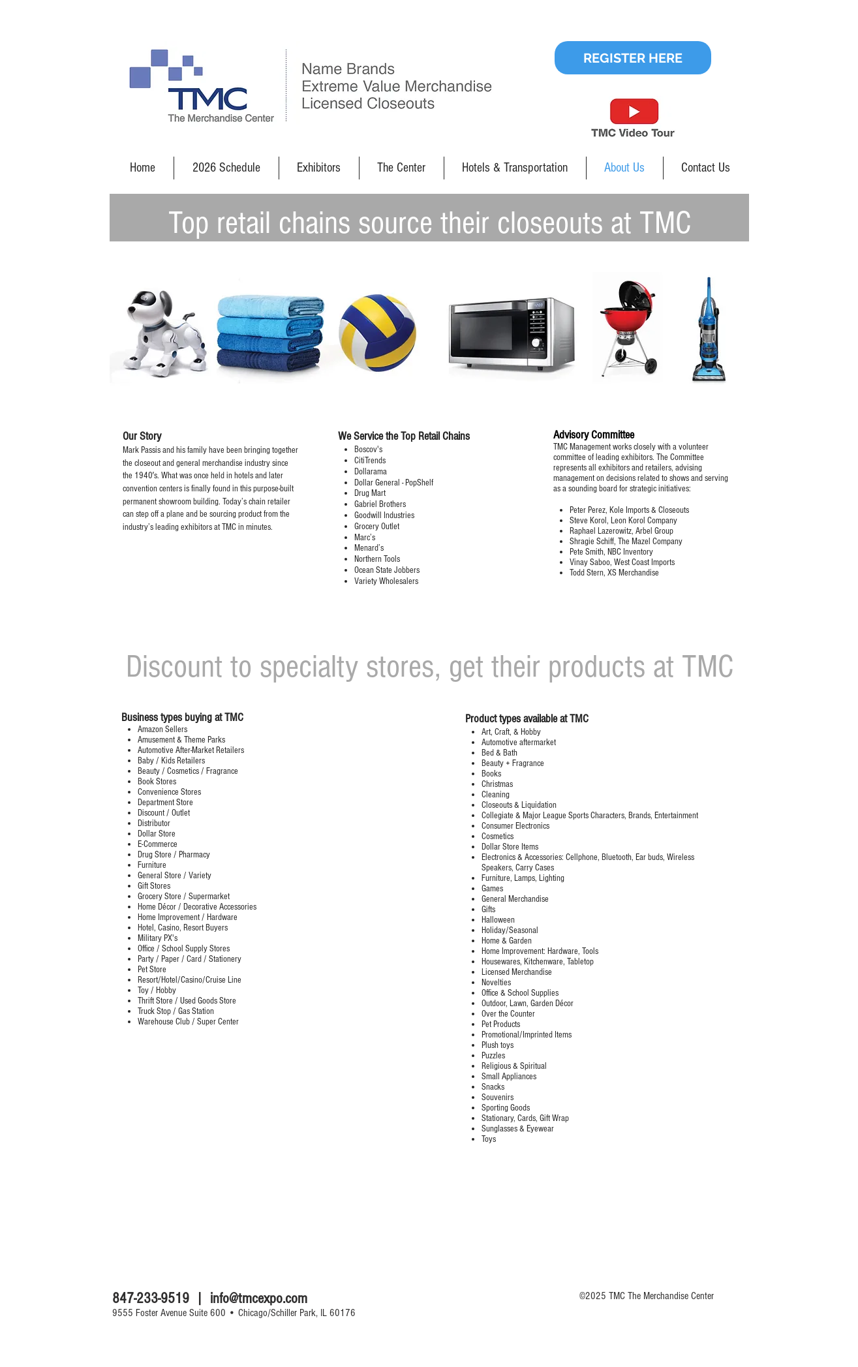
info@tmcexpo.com (258, 1298)
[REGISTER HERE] (633, 57)
